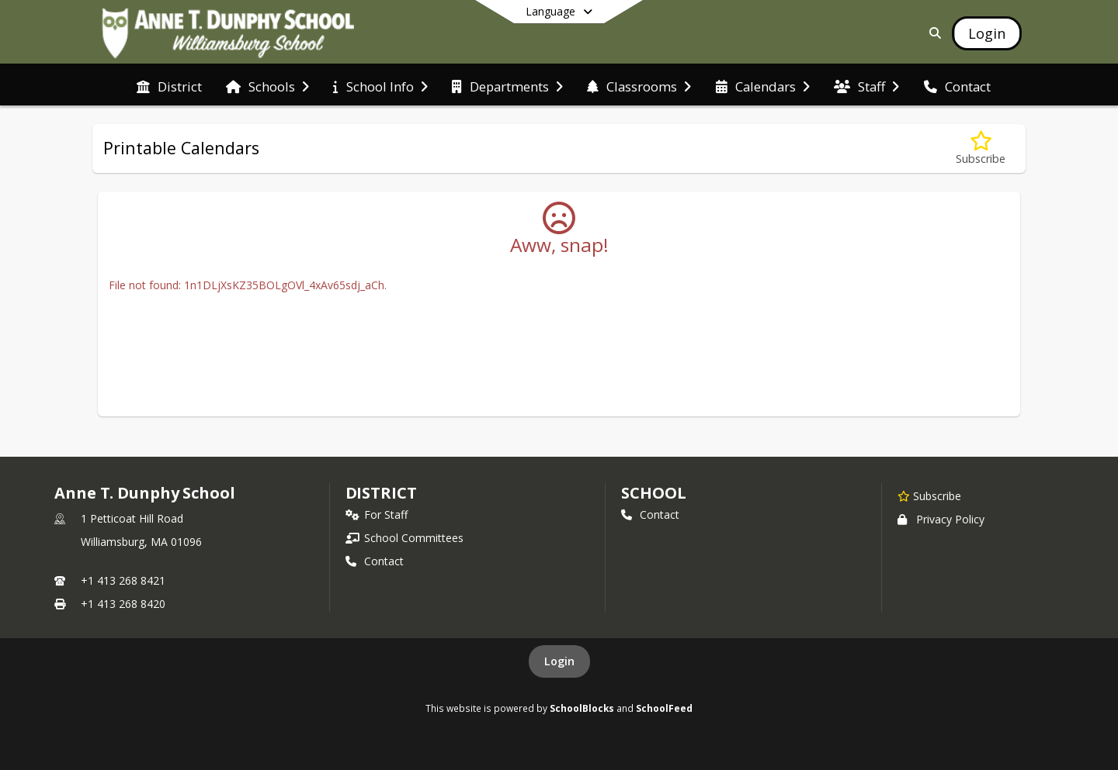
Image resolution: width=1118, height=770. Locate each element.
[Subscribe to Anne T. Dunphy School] (929, 495)
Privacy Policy (941, 519)
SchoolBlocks (582, 708)
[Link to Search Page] (932, 33)
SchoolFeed (664, 708)
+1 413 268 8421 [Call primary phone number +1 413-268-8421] (123, 580)
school (653, 492)
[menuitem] (169, 85)
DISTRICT (381, 492)
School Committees (404, 537)
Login (559, 661)
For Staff (376, 514)
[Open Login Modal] (987, 33)
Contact (374, 561)
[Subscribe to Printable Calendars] (980, 148)
